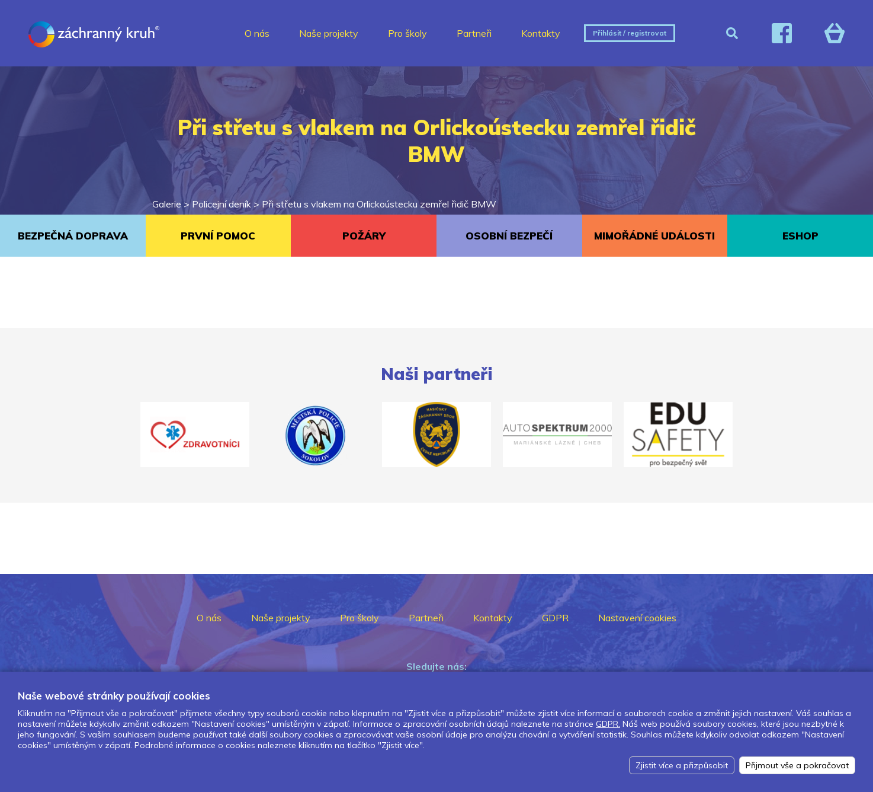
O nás (257, 33)
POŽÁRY (364, 235)
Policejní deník (221, 204)
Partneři (474, 33)
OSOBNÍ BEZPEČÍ (509, 235)
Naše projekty (328, 33)
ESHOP (800, 235)
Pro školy (407, 33)
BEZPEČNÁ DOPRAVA (73, 235)
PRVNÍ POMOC (218, 235)
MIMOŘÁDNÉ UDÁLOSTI (654, 235)
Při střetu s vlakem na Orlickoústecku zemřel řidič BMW (379, 204)
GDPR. (608, 723)
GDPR (555, 618)
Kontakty (540, 33)
